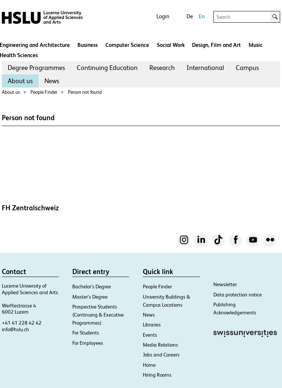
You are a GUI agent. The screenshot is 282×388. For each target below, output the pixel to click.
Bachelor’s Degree (91, 286)
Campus (247, 67)
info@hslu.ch (15, 329)
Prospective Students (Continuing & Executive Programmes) (98, 315)
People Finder (43, 92)
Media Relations (160, 345)
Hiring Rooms (157, 375)
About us (20, 81)
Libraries (152, 325)
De (190, 16)
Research (162, 67)
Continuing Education (107, 67)
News (51, 81)
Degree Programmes (36, 67)
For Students (85, 333)
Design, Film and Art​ (216, 45)
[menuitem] (36, 67)
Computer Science (127, 45)
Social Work (171, 45)
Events (150, 335)
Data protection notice (237, 295)
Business (87, 45)
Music (256, 45)
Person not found (85, 92)
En (202, 16)
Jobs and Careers (161, 355)
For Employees (87, 343)
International (205, 67)
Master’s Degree (90, 297)
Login (162, 16)
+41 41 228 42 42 (21, 323)
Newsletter (225, 284)
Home (149, 365)
